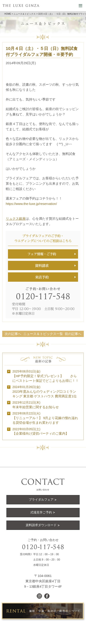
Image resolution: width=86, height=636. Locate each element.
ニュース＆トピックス (24, 14)
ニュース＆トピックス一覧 (43, 334)
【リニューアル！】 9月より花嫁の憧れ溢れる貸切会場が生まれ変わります (45, 418)
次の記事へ (13, 334)
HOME (7, 14)
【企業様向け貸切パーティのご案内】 (40, 432)
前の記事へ (73, 334)
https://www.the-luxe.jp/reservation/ (31, 204)
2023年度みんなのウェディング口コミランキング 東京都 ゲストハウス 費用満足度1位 (44, 391)
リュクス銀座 (16, 218)
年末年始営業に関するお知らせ (35, 405)
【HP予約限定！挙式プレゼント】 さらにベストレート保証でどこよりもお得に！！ (45, 376)
